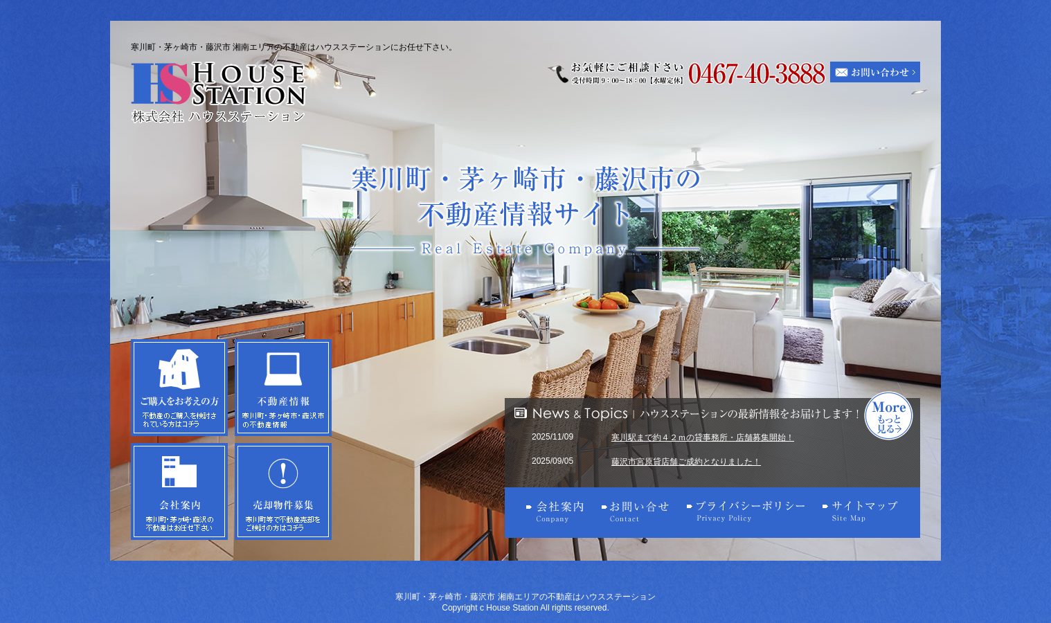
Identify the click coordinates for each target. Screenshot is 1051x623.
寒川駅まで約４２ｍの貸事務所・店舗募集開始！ (702, 437)
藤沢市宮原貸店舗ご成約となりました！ (686, 462)
